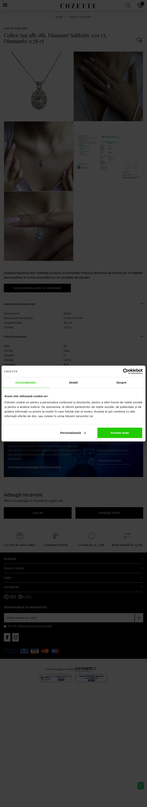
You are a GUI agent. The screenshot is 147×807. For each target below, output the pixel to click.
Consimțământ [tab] (26, 382)
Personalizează (73, 432)
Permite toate (120, 432)
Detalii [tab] (73, 382)
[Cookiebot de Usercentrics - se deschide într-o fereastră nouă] (126, 371)
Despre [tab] (121, 382)
